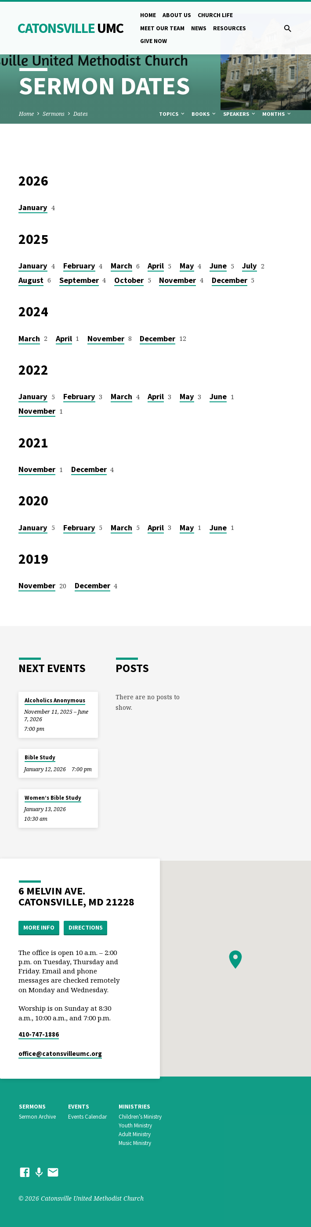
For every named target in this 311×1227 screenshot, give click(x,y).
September (79, 280)
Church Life (215, 15)
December (229, 280)
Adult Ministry (135, 1134)
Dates (80, 114)
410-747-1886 (38, 1034)
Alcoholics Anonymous (55, 700)
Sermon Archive (37, 1116)
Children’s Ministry (140, 1116)
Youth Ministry (135, 1125)
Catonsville (70, 28)
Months (277, 114)
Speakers (240, 114)
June (218, 266)
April (156, 266)
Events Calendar (87, 1116)
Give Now (153, 41)
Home (148, 15)
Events (78, 1106)
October (129, 280)
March (121, 266)
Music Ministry (135, 1143)
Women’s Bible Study (53, 797)
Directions (86, 927)
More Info (38, 927)
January (32, 207)
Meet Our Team (162, 28)
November (177, 280)
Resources (229, 28)
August (30, 280)
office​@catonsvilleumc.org (60, 1053)
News (198, 28)
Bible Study (40, 757)
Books (204, 114)
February (79, 266)
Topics (172, 114)
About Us (177, 15)
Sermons (54, 114)
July (249, 266)
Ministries (134, 1106)
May (187, 266)
